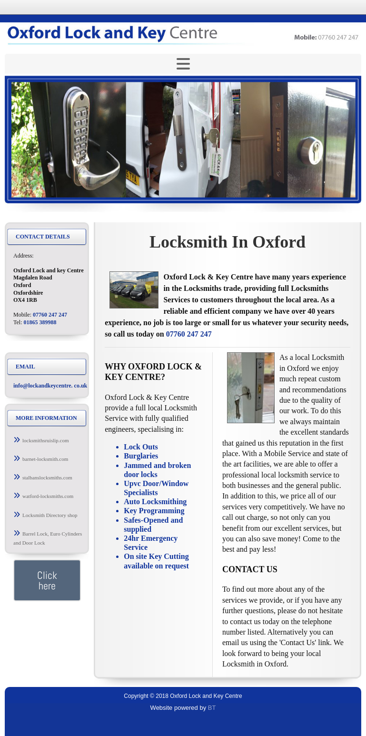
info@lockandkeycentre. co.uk (50, 385)
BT (212, 707)
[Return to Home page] (183, 34)
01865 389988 (40, 322)
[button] (47, 440)
